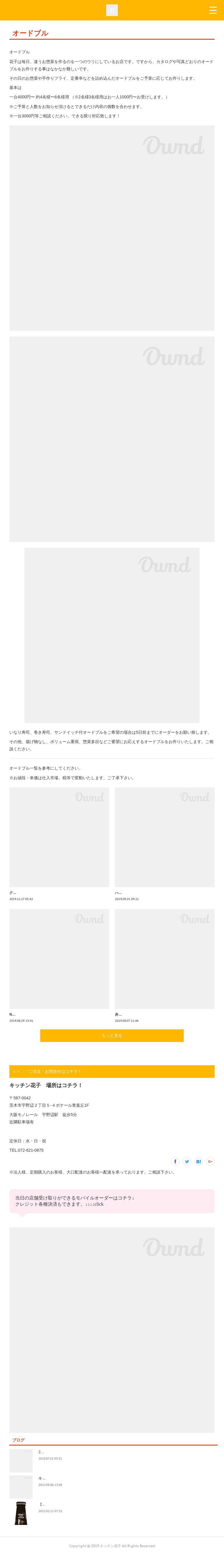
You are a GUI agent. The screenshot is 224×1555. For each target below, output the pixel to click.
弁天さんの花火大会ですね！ (137, 1014)
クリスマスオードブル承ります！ (35, 893)
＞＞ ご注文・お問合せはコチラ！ (47, 1071)
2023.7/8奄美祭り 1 (54, 1452)
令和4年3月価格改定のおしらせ (63, 1478)
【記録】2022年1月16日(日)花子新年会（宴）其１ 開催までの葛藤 (92, 1504)
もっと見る (112, 1035)
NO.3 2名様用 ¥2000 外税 (29, 1014)
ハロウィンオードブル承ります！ (141, 893)
